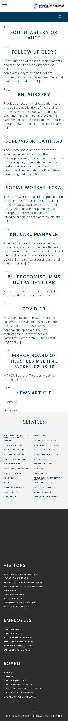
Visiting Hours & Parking (20, 574)
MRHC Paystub (13, 633)
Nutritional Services (45, 440)
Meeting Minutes (15, 680)
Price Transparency (17, 606)
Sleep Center (40, 473)
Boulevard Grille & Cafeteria (23, 586)
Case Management (13, 445)
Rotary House (13, 598)
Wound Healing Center (46, 497)
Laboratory (10, 497)
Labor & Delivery (12, 492)
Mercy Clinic (40, 435)
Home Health (10, 478)
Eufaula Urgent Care (14, 459)
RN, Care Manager (34, 234)
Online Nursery (14, 594)
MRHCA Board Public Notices (23, 688)
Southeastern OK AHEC (34, 35)
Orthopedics (40, 459)
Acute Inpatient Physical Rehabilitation (16, 436)
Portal (8, 672)
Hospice (8, 482)
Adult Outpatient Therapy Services (47, 479)
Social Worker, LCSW (34, 187)
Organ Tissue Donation (46, 454)
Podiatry (38, 468)
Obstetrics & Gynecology (47, 445)
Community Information (20, 602)
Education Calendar (17, 637)
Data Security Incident (19, 692)
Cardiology (10, 440)
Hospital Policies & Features (23, 582)
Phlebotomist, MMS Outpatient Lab (34, 279)
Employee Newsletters (19, 641)
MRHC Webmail (13, 629)
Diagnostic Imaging (14, 450)
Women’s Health (42, 492)
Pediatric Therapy (43, 464)
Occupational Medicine (46, 450)
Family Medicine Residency (17, 468)
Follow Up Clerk (34, 52)
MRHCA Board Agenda (18, 684)
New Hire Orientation (18, 645)
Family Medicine (12, 464)
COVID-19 (34, 309)
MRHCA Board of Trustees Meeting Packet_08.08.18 (34, 360)
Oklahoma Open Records (20, 696)
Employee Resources (17, 649)
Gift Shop (10, 590)
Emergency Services (14, 454)
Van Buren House (43, 482)
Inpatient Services (13, 487)
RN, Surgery (34, 94)
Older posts (12, 410)
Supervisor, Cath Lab (34, 141)
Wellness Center (42, 487)
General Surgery (12, 473)
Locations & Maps (16, 578)
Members (9, 676)
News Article (34, 393)
